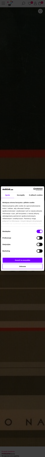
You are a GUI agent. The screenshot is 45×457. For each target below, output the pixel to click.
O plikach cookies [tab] (36, 195)
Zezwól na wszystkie (22, 260)
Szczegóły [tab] (21, 195)
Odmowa (22, 266)
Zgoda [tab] (7, 195)
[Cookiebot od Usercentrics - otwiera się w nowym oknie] (33, 189)
